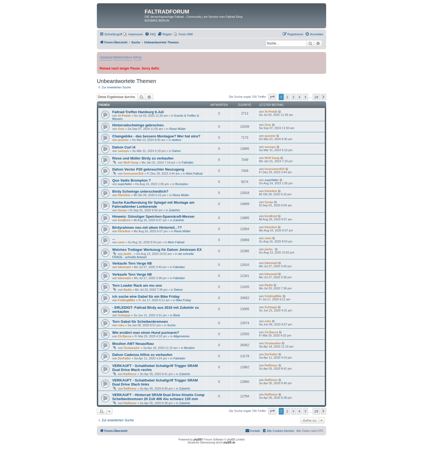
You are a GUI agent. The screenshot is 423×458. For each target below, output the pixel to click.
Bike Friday (183, 300)
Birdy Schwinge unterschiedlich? (140, 191)
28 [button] (316, 97)
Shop (138, 57)
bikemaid (124, 267)
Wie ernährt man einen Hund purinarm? (145, 333)
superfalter (125, 184)
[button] (272, 97)
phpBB (197, 439)
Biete (176, 315)
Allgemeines (181, 336)
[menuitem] (133, 34)
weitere (176, 139)
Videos (127, 57)
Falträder (188, 162)
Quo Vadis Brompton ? (131, 180)
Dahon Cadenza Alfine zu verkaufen (142, 355)
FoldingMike (126, 300)
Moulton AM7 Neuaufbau (133, 344)
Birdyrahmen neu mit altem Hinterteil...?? (147, 227)
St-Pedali (124, 115)
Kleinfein (124, 195)
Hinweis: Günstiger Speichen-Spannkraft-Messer (153, 216)
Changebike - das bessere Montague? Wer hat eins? (156, 136)
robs (121, 325)
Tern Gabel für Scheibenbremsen (140, 322)
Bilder (117, 57)
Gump (122, 210)
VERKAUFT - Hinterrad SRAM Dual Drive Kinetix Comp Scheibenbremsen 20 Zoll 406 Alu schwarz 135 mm (158, 397)
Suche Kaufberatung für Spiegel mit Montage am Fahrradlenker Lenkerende (153, 204)
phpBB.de (229, 442)
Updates (106, 57)
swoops (123, 150)
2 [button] (287, 97)
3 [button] (293, 97)
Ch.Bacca (124, 336)
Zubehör (174, 210)
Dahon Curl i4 (123, 147)
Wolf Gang (131, 162)
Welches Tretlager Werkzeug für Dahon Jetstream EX (157, 250)
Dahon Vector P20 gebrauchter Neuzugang (148, 169)
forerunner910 (134, 173)
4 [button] (299, 97)
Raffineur (130, 374)
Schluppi (124, 315)
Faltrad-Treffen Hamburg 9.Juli (138, 112)
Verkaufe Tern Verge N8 (132, 263)
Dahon (176, 150)
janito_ (128, 253)
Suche (171, 325)
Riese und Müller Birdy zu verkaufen (142, 158)
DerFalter (124, 358)
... (113, 239)
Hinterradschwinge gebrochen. (138, 125)
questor (123, 139)
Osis (121, 128)
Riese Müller (177, 128)
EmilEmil (124, 220)
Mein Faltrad (194, 173)
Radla (128, 289)
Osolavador (132, 347)
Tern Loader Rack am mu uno (137, 285)
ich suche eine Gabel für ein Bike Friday (146, 296)
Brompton (181, 184)
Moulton (189, 347)
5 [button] (305, 97)
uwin (121, 242)
